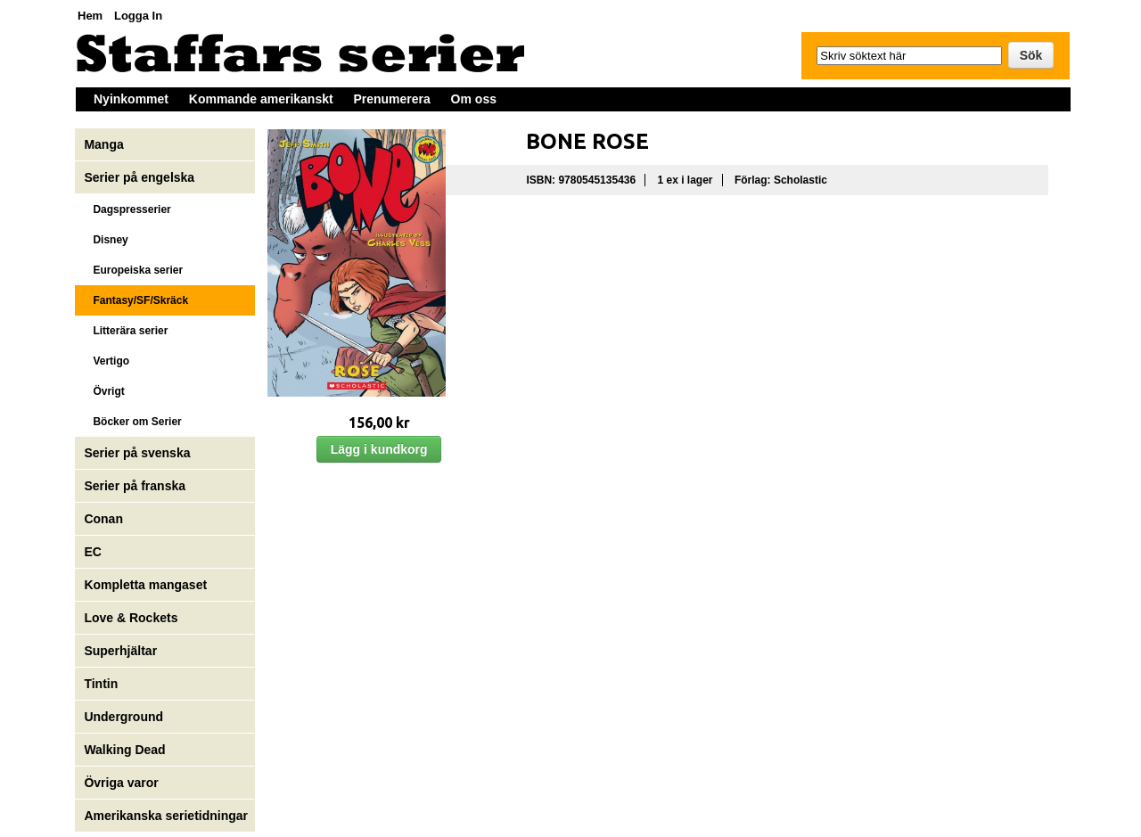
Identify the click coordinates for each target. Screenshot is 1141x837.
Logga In (138, 15)
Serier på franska (134, 486)
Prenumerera (391, 99)
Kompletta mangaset (145, 585)
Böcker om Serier (132, 421)
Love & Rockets (130, 618)
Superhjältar (122, 651)
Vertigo (106, 361)
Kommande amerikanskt (261, 99)
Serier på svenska (138, 453)
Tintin (101, 684)
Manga (105, 144)
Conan (103, 519)
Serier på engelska (141, 177)
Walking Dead (124, 750)
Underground (123, 717)
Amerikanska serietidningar (166, 815)
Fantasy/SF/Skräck (136, 300)
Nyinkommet (131, 99)
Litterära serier (126, 330)
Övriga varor (121, 782)
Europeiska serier (133, 270)
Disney (107, 240)
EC (92, 552)
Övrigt (104, 391)
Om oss (474, 99)
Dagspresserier (127, 209)
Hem (90, 15)
